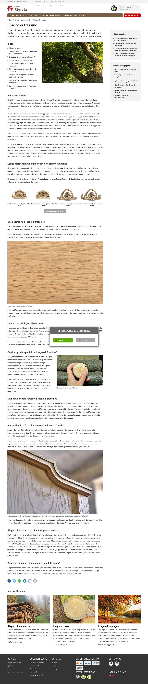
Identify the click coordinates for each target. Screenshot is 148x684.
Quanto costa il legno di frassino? (21, 60)
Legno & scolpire (17, 15)
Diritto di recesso (35, 669)
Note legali (33, 672)
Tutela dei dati (34, 666)
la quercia (59, 168)
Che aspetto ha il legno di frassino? (22, 57)
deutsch (62, 340)
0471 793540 (22, 1)
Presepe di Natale (69, 179)
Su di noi (54, 663)
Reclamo (10, 669)
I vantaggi (54, 669)
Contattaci (41, 6)
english (113, 675)
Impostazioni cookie (36, 675)
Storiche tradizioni (50, 15)
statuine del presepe (65, 418)
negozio (97, 415)
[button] (9, 581)
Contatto (54, 666)
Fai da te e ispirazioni (74, 15)
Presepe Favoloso (44, 179)
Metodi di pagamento (52, 6)
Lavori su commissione (15, 672)
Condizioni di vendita (37, 663)
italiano (84, 340)
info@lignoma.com (59, 1)
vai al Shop (133, 15)
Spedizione (63, 6)
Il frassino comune (16, 48)
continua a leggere (14, 642)
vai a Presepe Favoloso (55, 211)
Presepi (33, 15)
